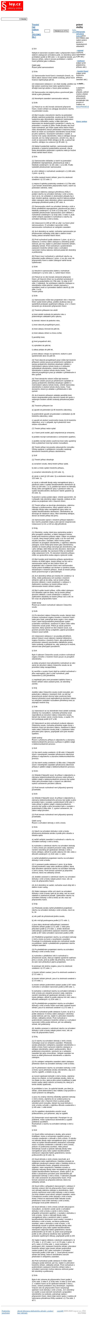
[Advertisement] (52, 11)
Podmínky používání (6, 1312)
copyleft (60, 1311)
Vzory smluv (81, 121)
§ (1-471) (74, 31)
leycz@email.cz (82, 106)
